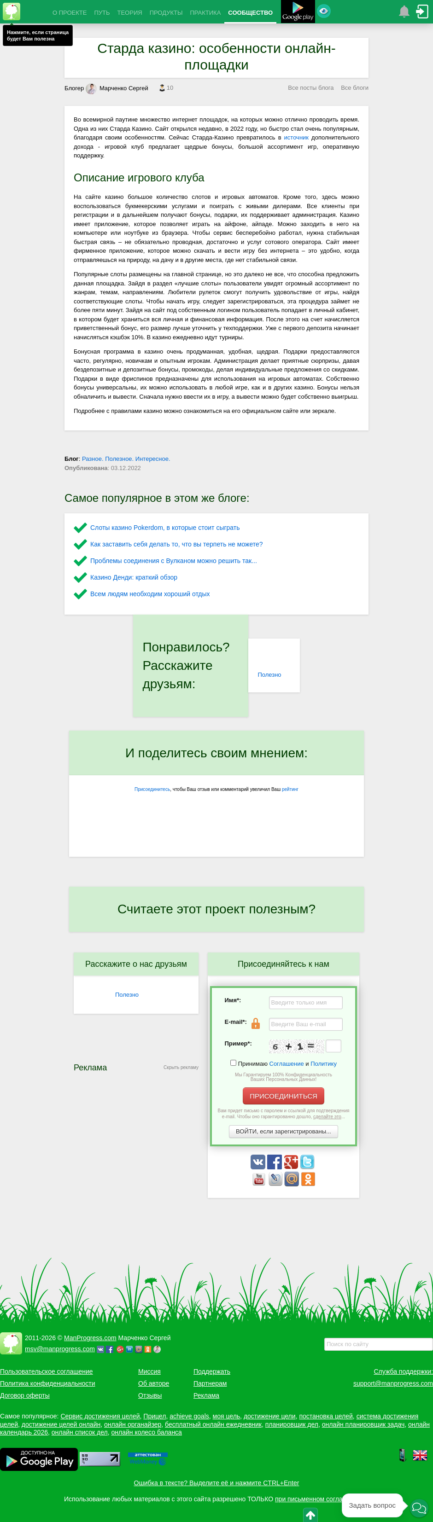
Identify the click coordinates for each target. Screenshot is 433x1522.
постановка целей (325, 1416)
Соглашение (286, 1063)
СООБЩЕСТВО (250, 12)
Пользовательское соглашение (46, 1371)
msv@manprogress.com (60, 1349)
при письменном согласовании (321, 1499)
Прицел (154, 1416)
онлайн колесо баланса (146, 1432)
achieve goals (189, 1416)
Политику (323, 1063)
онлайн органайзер (132, 1424)
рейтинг (290, 789)
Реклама (206, 1395)
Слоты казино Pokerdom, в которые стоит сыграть (165, 527)
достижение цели (270, 1416)
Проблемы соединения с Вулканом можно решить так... (173, 560)
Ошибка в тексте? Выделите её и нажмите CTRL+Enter (216, 1483)
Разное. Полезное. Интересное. (126, 458)
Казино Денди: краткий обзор (133, 577)
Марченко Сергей (117, 88)
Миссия (149, 1371)
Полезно (269, 674)
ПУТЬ (102, 12)
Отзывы (150, 1395)
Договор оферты (25, 1395)
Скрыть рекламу (181, 1067)
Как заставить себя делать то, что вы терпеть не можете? (176, 544)
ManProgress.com (90, 1338)
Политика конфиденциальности (47, 1383)
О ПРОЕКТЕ (70, 12)
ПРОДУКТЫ (166, 12)
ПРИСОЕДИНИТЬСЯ (283, 1096)
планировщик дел (291, 1424)
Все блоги (355, 87)
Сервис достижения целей (100, 1416)
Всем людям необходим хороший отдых (150, 594)
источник (296, 137)
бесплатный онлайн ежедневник (213, 1424)
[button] (419, 1508)
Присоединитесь (152, 789)
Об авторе (153, 1383)
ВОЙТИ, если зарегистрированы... (283, 1131)
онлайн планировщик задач (363, 1424)
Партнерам (210, 1383)
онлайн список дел (80, 1432)
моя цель (226, 1416)
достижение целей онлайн (61, 1424)
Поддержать (211, 1371)
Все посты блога (311, 87)
